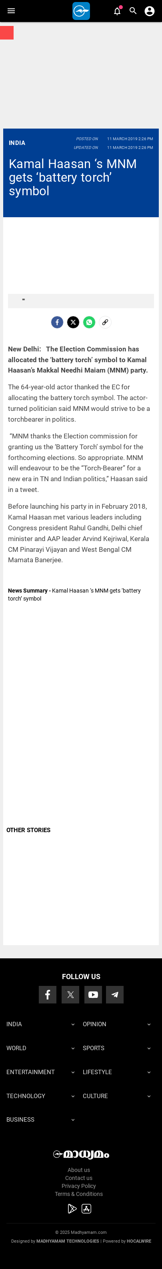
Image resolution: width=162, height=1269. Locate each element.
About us (79, 1170)
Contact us (78, 1178)
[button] (11, 11)
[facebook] (57, 322)
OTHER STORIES (28, 830)
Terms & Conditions (79, 1194)
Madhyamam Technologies (67, 1241)
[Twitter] (73, 322)
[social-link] (105, 322)
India (17, 143)
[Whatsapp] (89, 322)
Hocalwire (139, 1241)
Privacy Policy (79, 1186)
